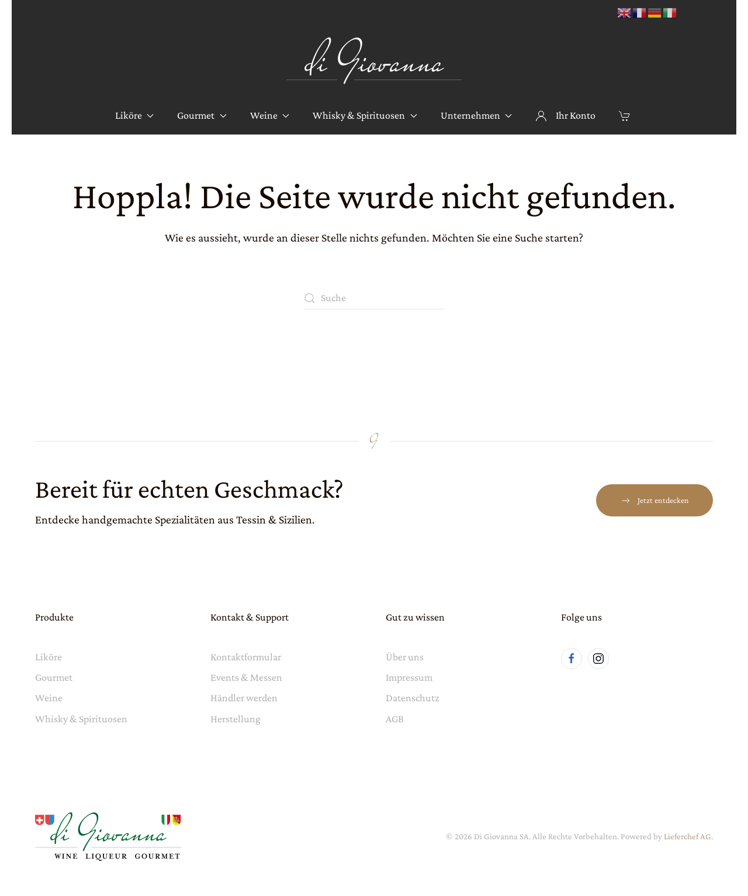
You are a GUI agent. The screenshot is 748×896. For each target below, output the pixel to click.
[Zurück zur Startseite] (374, 61)
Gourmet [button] (202, 115)
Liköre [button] (134, 115)
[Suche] (374, 298)
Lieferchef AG (687, 836)
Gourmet (53, 677)
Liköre (48, 657)
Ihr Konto (565, 115)
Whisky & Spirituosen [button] (365, 115)
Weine (49, 698)
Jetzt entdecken (654, 500)
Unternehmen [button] (476, 115)
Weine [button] (270, 115)
